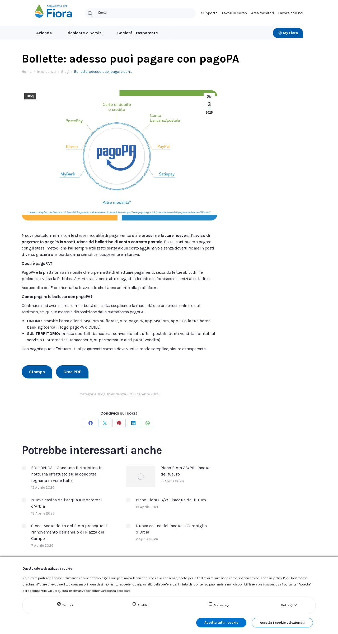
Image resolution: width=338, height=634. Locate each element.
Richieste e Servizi (84, 32)
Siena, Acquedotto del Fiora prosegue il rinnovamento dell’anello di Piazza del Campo (69, 532)
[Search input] (146, 12)
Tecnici (67, 605)
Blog (30, 96)
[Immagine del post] (24, 468)
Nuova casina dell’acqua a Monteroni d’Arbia (66, 503)
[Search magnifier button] (90, 13)
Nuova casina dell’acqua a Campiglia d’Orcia (171, 529)
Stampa (37, 371)
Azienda (44, 32)
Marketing (221, 605)
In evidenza (116, 394)
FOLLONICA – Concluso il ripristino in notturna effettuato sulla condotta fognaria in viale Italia (66, 474)
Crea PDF (72, 371)
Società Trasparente (137, 32)
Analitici (143, 605)
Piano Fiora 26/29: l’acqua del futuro (185, 471)
